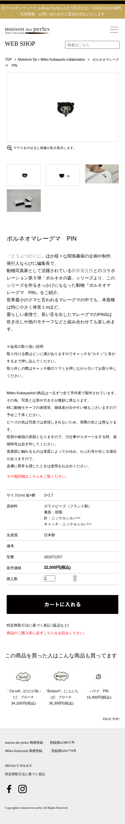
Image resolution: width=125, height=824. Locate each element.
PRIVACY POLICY (18, 766)
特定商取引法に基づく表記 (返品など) (38, 625)
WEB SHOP (20, 43)
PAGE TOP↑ (111, 719)
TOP (8, 59)
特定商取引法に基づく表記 (25, 774)
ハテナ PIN (99, 691)
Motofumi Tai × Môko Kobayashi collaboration (51, 59)
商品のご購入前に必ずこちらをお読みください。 (47, 633)
